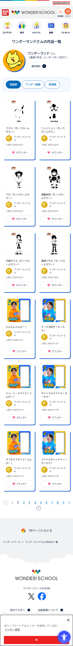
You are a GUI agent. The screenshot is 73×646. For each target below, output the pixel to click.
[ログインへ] (68, 11)
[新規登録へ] (60, 11)
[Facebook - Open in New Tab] (42, 596)
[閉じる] (68, 620)
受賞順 (52, 84)
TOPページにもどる (40, 530)
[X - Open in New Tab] (31, 596)
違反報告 (36, 66)
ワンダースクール (11, 542)
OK (36, 640)
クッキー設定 (12, 629)
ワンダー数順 (32, 84)
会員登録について (48, 610)
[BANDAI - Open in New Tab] (5, 12)
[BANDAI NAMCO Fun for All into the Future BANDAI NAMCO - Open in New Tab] (61, 3)
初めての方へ (17, 610)
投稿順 (13, 84)
